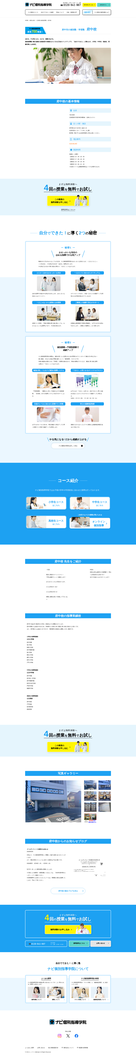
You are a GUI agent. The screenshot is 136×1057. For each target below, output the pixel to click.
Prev (26, 802)
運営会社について (69, 1047)
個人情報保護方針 (53, 1047)
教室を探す (32, 20)
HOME (26, 20)
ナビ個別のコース (33, 12)
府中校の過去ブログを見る (68, 891)
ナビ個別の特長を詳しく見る (68, 446)
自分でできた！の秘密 (47, 12)
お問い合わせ (100, 943)
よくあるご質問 (29, 1047)
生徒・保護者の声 (72, 12)
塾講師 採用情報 (83, 1047)
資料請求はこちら (67, 210)
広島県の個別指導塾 (41, 20)
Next (80, 802)
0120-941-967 (73, 143)
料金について (60, 12)
